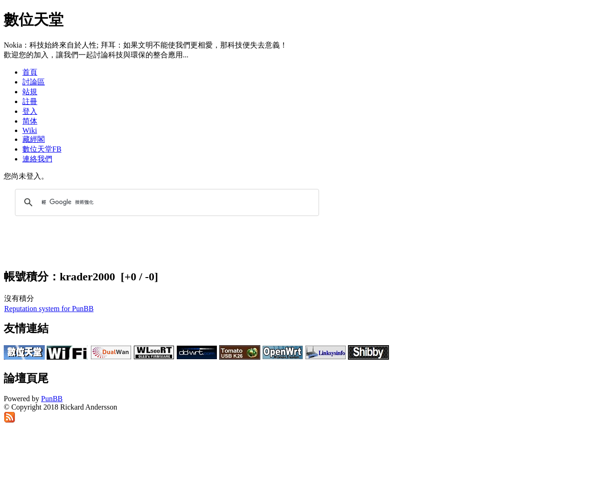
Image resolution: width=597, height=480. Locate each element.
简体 (29, 121)
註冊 (29, 101)
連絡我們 (37, 159)
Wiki (29, 130)
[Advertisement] (483, 25)
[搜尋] (166, 202)
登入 (29, 111)
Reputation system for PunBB (49, 309)
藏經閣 (33, 139)
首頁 (29, 72)
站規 (29, 92)
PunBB (51, 399)
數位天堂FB (42, 149)
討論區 (33, 82)
